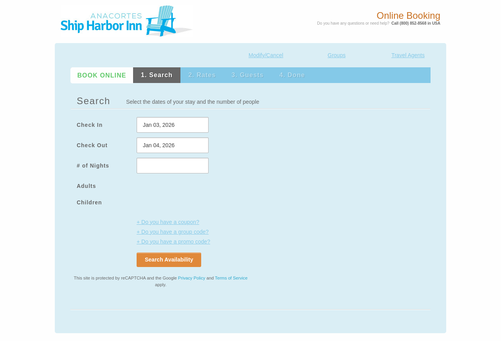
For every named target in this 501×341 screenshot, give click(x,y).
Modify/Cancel (266, 55)
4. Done (292, 75)
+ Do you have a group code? (173, 232)
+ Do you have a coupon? (168, 222)
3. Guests (248, 75)
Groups (337, 55)
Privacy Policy (191, 278)
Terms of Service (231, 278)
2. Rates (202, 75)
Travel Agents (408, 55)
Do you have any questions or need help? (353, 23)
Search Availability (169, 259)
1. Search (157, 75)
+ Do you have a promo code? (173, 241)
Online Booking (408, 15)
